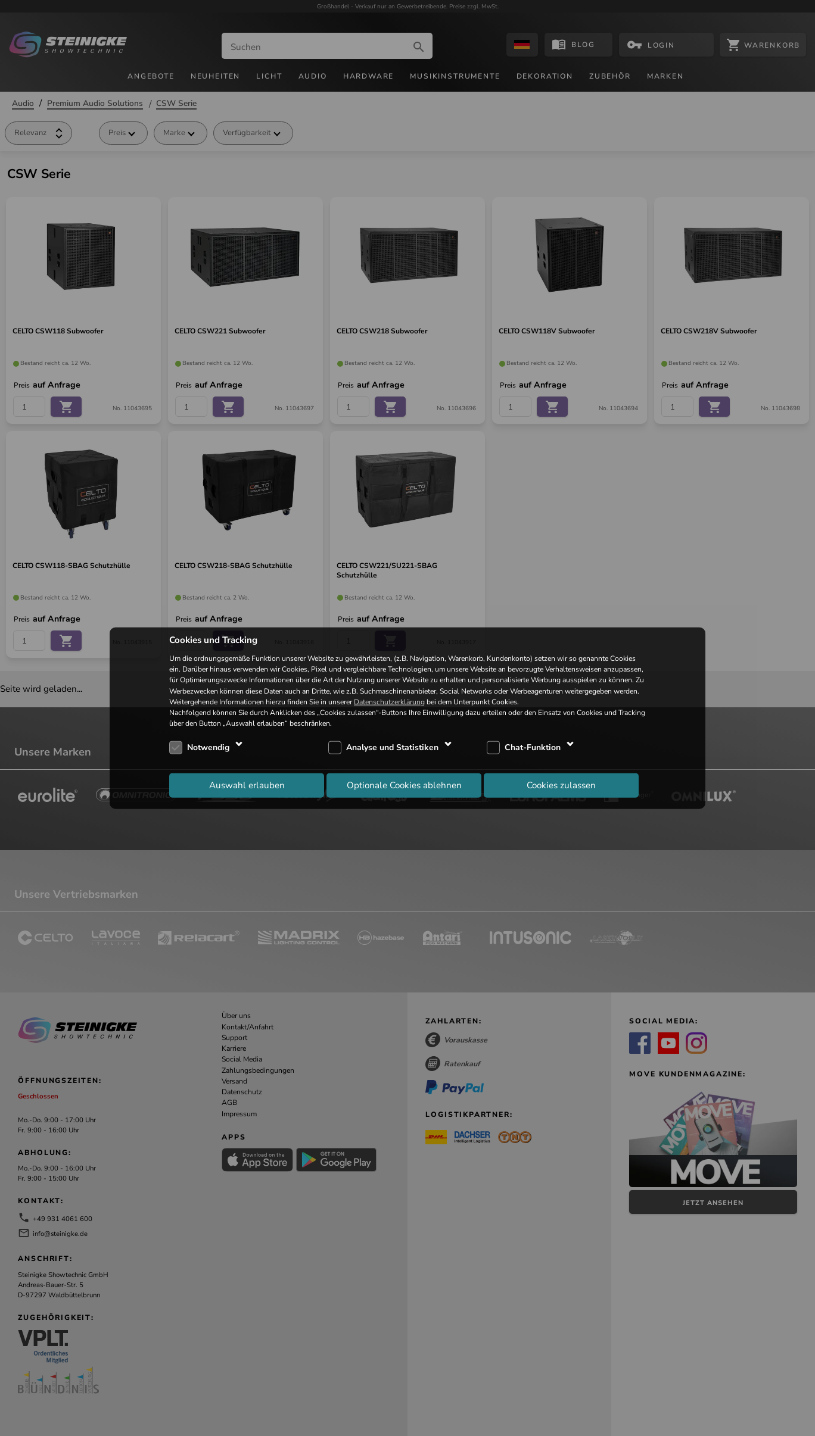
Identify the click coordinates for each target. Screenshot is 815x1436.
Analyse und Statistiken (392, 747)
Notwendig (208, 747)
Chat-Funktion (533, 747)
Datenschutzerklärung (389, 701)
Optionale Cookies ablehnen (404, 785)
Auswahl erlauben (247, 785)
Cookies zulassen (561, 785)
